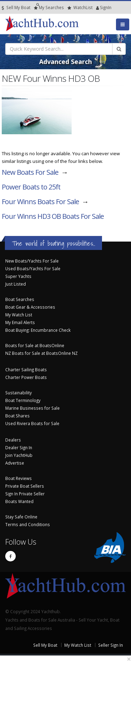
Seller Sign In (110, 645)
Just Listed (15, 284)
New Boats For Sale (30, 172)
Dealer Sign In (18, 447)
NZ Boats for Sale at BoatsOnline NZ (41, 353)
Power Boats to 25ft (31, 187)
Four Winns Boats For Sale (40, 201)
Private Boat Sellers (24, 486)
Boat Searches (19, 299)
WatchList (80, 7)
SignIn (97, 7)
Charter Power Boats (26, 377)
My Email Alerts (20, 322)
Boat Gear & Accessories (30, 307)
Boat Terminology (23, 400)
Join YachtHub (18, 455)
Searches (49, 7)
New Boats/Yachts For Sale (32, 261)
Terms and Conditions (27, 524)
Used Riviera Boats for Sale (32, 423)
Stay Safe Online (21, 516)
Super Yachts (18, 276)
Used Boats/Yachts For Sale (32, 268)
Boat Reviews (18, 478)
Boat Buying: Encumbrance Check (38, 330)
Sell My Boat (16, 7)
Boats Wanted (19, 501)
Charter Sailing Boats (26, 369)
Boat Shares (17, 415)
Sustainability (18, 392)
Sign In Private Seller (25, 493)
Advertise (14, 463)
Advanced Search (65, 61)
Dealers (13, 440)
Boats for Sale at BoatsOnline (34, 345)
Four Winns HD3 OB (53, 216)
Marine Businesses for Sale (32, 408)
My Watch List (18, 314)
